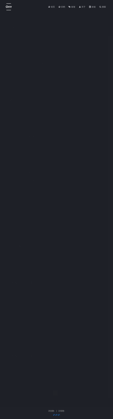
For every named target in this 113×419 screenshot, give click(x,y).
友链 (92, 7)
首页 (51, 7)
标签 (72, 7)
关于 (82, 7)
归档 (61, 7)
